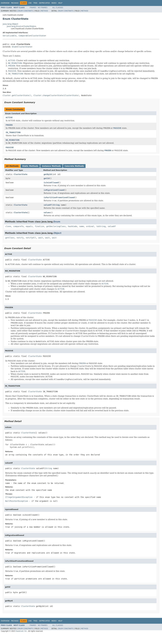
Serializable (9, 36)
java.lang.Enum (14, 26)
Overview (5, 3)
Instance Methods (51, 166)
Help (60, 3)
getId (46, 178)
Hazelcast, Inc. (21, 631)
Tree (35, 3)
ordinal (90, 226)
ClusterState (29, 26)
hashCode (72, 226)
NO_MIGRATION (12, 140)
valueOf (48, 205)
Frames (33, 8)
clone (8, 226)
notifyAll (31, 238)
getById (48, 174)
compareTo (18, 226)
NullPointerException (16, 501)
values (47, 212)
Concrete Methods (74, 166)
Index (54, 3)
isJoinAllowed (51, 182)
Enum (14, 47)
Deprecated (44, 3)
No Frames (42, 8)
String (56, 205)
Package (15, 3)
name (81, 226)
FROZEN (9, 125)
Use (30, 3)
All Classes (57, 8)
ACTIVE (9, 117)
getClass (9, 238)
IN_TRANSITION (13, 132)
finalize (39, 226)
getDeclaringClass (56, 226)
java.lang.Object (10, 24)
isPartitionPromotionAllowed (59, 197)
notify (20, 238)
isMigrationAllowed (54, 190)
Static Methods (30, 166)
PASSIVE (10, 147)
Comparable (24, 36)
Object (57, 233)
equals (29, 226)
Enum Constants (25, 11)
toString (100, 226)
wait (40, 238)
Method (44, 11)
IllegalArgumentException (19, 497)
